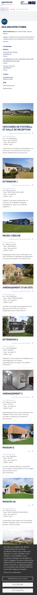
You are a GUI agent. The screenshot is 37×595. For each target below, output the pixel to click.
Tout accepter (17, 590)
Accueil (12, 9)
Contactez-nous (8, 77)
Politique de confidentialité (12, 572)
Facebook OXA (7, 88)
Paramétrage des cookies (18, 578)
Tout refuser (17, 584)
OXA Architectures (9, 31)
